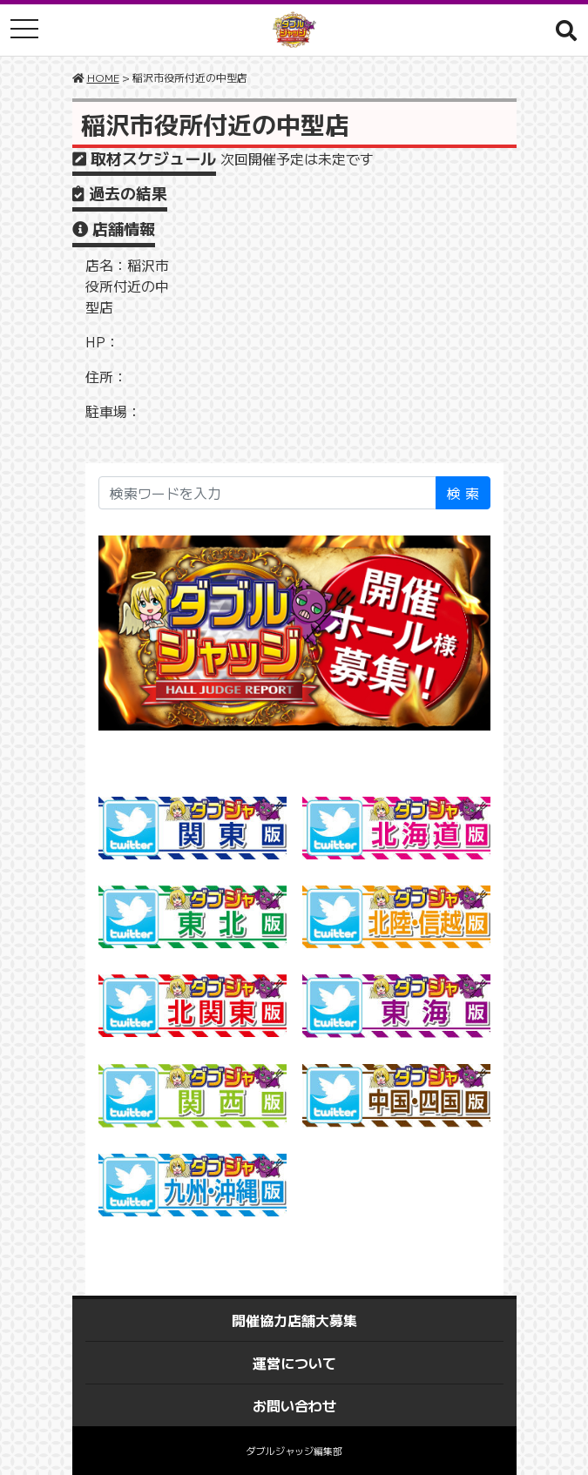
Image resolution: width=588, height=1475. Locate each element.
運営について (294, 1362)
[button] (566, 29)
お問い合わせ (294, 1405)
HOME (103, 77)
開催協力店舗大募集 (294, 1320)
